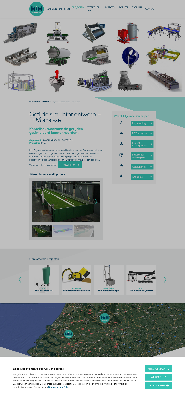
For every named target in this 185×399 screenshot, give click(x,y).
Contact (150, 9)
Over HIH (137, 7)
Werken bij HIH (93, 9)
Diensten (64, 9)
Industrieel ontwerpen (138, 156)
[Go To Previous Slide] (19, 280)
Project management (139, 144)
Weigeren (156, 377)
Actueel (123, 7)
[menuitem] (34, 102)
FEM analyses (139, 133)
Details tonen (157, 385)
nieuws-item (68, 165)
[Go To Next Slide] (165, 280)
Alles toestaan (156, 368)
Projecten (78, 7)
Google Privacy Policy (59, 387)
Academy (110, 7)
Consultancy (139, 166)
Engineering (139, 123)
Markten (52, 9)
